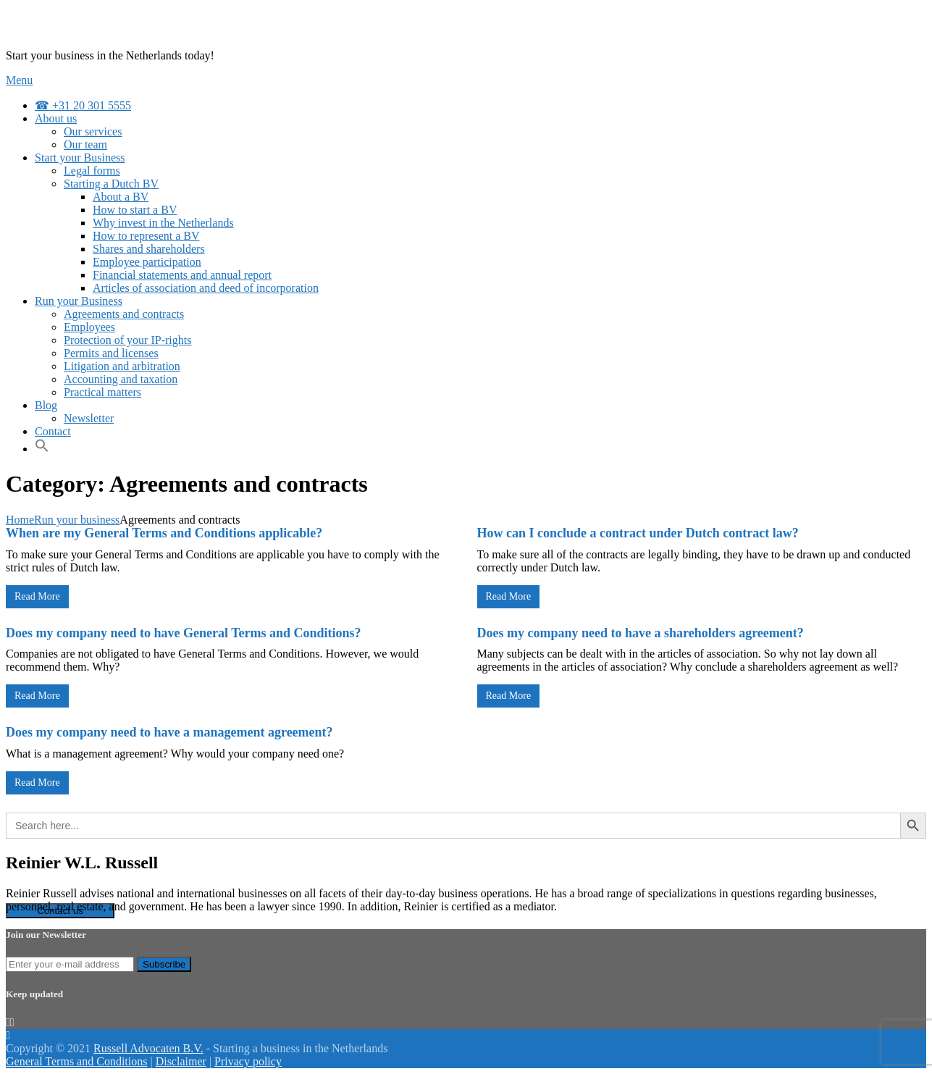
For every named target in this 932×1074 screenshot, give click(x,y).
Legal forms (92, 170)
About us (56, 118)
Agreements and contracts (124, 314)
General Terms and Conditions (76, 1061)
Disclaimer (181, 1061)
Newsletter (89, 418)
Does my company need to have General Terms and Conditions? (183, 633)
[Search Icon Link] (48, 448)
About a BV (120, 196)
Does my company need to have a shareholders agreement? (640, 633)
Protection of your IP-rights (127, 340)
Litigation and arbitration (122, 366)
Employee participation (147, 262)
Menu (19, 80)
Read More (37, 596)
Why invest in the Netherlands (163, 223)
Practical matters (102, 392)
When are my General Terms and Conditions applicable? (164, 533)
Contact (53, 431)
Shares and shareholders (149, 249)
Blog (46, 405)
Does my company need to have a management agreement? (169, 732)
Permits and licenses (111, 353)
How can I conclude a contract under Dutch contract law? (638, 533)
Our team (85, 144)
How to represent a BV (146, 236)
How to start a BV (135, 210)
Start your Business (80, 157)
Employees (89, 327)
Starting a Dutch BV (111, 183)
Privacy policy (248, 1061)
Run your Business (78, 301)
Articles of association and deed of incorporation (206, 288)
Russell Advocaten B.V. (148, 1048)
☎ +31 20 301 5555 (83, 105)
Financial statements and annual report (182, 275)
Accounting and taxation (120, 379)
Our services (93, 131)
